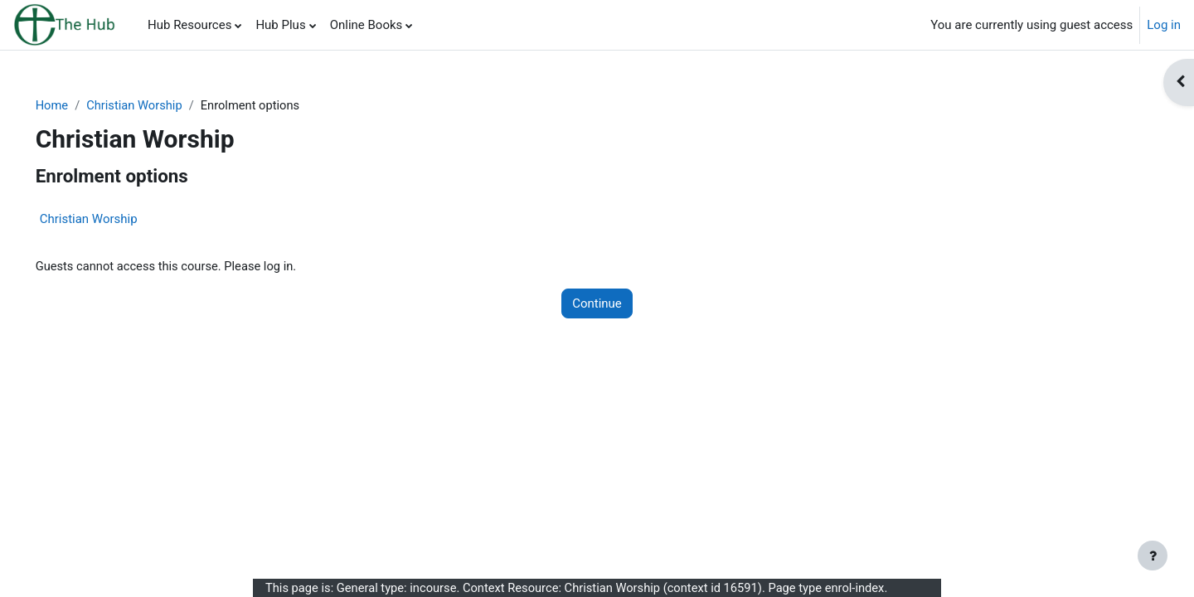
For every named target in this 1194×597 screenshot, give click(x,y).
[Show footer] (1152, 555)
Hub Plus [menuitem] (280, 24)
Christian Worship (160, 105)
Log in (1164, 24)
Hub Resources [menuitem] (189, 24)
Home (75, 105)
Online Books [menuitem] (366, 24)
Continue (597, 304)
